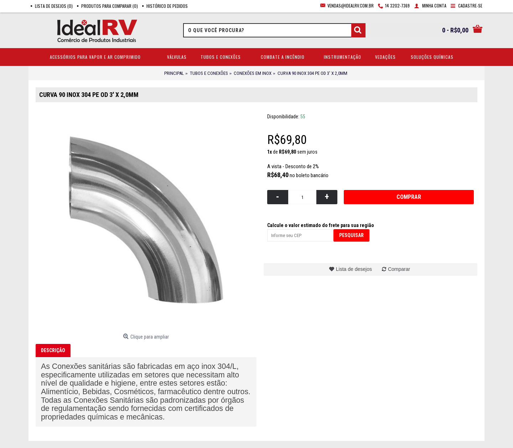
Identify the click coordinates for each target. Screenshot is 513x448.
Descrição (53, 350)
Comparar (399, 269)
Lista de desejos (354, 269)
